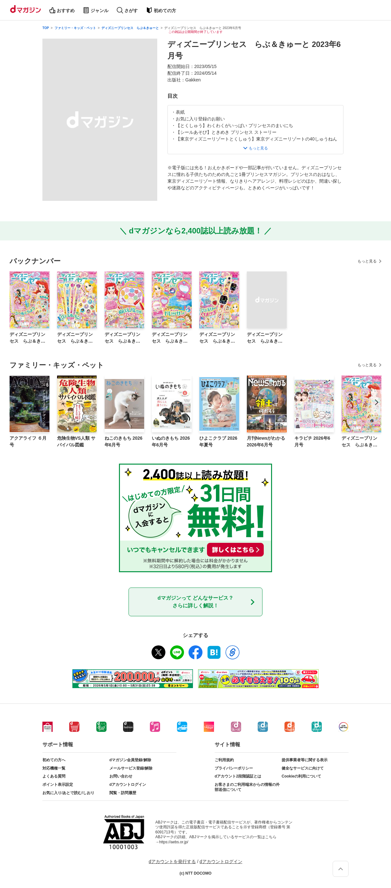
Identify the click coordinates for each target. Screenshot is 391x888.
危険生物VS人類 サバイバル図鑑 (76, 441)
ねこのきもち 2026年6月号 (124, 441)
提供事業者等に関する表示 (305, 760)
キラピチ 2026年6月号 (312, 441)
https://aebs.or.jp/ (173, 842)
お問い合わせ (120, 776)
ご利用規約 (224, 760)
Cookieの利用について (301, 776)
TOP (45, 28)
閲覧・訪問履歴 (122, 793)
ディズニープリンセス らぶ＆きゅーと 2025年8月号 (265, 338)
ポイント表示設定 (57, 784)
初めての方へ (53, 760)
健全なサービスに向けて (303, 768)
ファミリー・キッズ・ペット (75, 28)
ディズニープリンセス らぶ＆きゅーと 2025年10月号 (218, 338)
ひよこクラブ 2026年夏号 (218, 441)
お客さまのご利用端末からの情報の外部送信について (247, 787)
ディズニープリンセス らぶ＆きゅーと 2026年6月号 (28, 338)
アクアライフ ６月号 (28, 441)
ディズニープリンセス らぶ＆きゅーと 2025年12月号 (171, 338)
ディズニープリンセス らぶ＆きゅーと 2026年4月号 (75, 338)
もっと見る (367, 261)
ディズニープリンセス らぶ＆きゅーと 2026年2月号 (123, 338)
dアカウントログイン (127, 784)
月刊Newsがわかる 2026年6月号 (266, 441)
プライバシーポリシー (234, 768)
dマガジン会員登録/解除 (130, 760)
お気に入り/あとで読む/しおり (68, 793)
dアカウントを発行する (172, 861)
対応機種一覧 (53, 768)
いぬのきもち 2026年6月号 (171, 441)
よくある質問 (53, 776)
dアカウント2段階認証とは (238, 776)
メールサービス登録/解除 (130, 768)
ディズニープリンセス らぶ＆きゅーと (130, 28)
